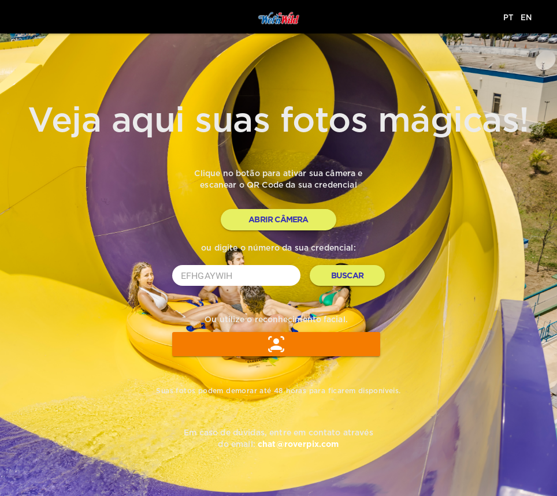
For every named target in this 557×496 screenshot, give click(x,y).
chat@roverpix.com (298, 444)
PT (508, 17)
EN (526, 17)
